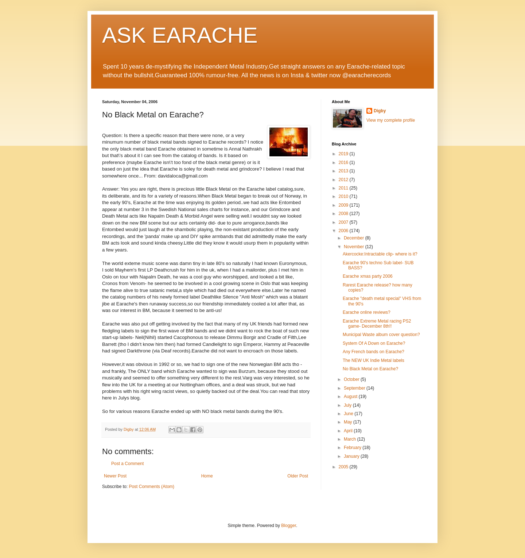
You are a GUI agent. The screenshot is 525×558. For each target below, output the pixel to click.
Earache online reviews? (366, 312)
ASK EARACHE (180, 35)
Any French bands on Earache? (373, 351)
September (355, 388)
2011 (344, 188)
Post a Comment (127, 463)
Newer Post (115, 476)
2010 (344, 196)
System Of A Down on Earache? (374, 343)
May (348, 422)
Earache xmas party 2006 (368, 276)
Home (207, 476)
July (348, 405)
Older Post (297, 476)
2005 (344, 466)
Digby (380, 110)
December (354, 238)
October (352, 379)
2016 (344, 162)
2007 (344, 222)
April (349, 430)
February (353, 447)
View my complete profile (390, 120)
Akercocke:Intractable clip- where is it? (380, 254)
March (350, 439)
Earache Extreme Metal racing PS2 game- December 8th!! (377, 324)
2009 (344, 205)
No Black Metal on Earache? (370, 368)
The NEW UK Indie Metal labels (373, 360)
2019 (344, 153)
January (352, 456)
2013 (344, 170)
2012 (344, 179)
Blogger (288, 525)
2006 (344, 230)
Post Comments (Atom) (151, 486)
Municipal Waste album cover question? (381, 334)
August (351, 396)
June (349, 413)
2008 (344, 213)
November (354, 246)
